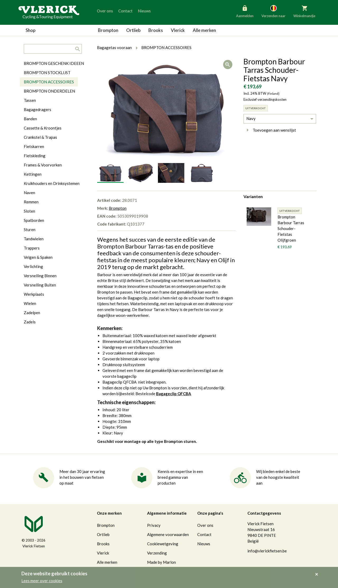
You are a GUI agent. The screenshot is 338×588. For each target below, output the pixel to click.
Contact (125, 10)
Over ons (105, 10)
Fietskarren (34, 146)
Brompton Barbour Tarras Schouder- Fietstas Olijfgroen (291, 228)
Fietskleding (34, 155)
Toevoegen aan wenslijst (269, 130)
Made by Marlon (161, 562)
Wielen (30, 303)
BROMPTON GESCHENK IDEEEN (54, 63)
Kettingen (32, 174)
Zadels (30, 321)
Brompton (108, 30)
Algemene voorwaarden (168, 534)
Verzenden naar (273, 11)
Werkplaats (34, 294)
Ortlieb (133, 30)
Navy (251, 118)
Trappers (32, 248)
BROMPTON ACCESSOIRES (49, 81)
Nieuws (144, 10)
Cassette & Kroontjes (43, 128)
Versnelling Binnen (40, 275)
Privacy (154, 525)
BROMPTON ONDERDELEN (49, 91)
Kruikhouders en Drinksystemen (51, 183)
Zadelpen (32, 312)
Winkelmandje (304, 11)
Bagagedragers (37, 109)
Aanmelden (244, 11)
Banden (30, 118)
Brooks (155, 30)
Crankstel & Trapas (40, 137)
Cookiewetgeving (162, 543)
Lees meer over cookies (41, 580)
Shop (30, 30)
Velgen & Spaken (38, 257)
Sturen (29, 229)
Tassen (30, 100)
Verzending (157, 553)
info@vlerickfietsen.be (267, 550)
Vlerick (178, 30)
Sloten (29, 211)
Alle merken (204, 30)
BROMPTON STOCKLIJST (47, 72)
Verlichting (33, 266)
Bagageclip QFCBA (173, 393)
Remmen (31, 201)
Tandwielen (34, 238)
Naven (29, 192)
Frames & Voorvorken (43, 164)
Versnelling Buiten (40, 285)
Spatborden (34, 220)
